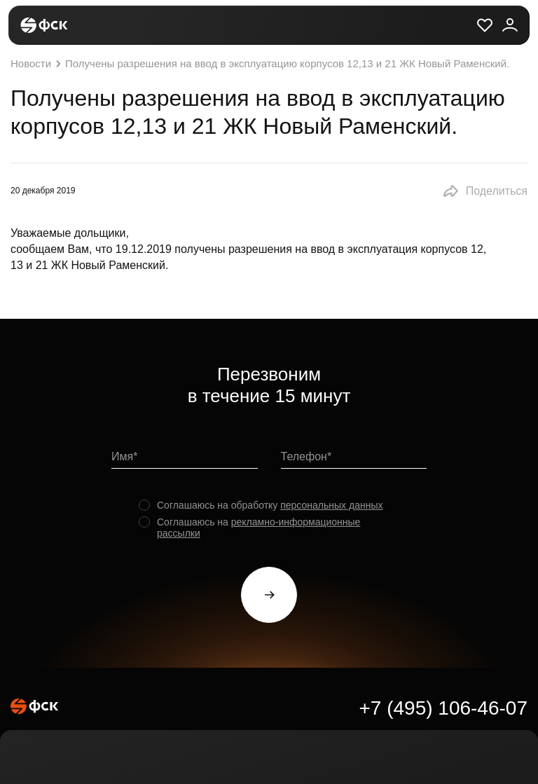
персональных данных (331, 505)
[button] (484, 191)
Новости (37, 63)
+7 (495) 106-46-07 (443, 708)
